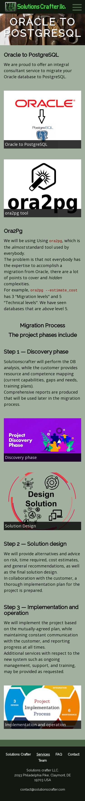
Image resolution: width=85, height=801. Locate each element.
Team (42, 760)
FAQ (59, 754)
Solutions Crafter (18, 754)
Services (43, 754)
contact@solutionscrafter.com (42, 789)
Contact (73, 754)
